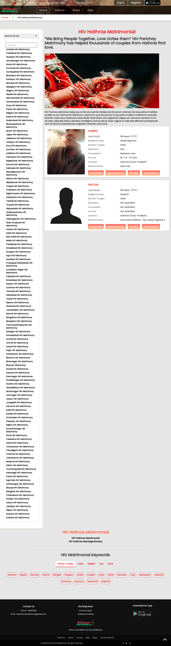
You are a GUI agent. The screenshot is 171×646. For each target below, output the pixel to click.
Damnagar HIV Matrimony (19, 376)
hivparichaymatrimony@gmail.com (40, 2)
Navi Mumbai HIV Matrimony (20, 97)
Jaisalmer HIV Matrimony (19, 138)
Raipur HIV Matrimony (17, 510)
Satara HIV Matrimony (17, 116)
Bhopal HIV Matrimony (17, 487)
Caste (80, 563)
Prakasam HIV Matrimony (19, 189)
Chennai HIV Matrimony (18, 454)
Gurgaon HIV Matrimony (18, 56)
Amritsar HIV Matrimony (18, 149)
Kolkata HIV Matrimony (17, 517)
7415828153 (82, 2)
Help (90, 10)
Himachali (92, 581)
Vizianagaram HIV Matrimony (21, 218)
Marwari (34, 574)
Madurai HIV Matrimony (18, 461)
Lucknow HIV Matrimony (18, 287)
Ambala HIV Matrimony (18, 49)
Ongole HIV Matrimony (17, 186)
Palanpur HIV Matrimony (18, 421)
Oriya (101, 574)
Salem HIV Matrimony (17, 465)
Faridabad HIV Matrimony (19, 53)
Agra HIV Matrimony (16, 255)
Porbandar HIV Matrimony (19, 417)
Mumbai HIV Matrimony (18, 83)
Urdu (132, 574)
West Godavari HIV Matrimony (15, 224)
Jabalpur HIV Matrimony (18, 506)
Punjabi (90, 574)
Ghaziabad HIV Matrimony (19, 248)
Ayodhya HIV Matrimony (18, 259)
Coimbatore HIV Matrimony (20, 457)
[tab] (21, 36)
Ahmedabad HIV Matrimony (20, 335)
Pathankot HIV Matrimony (19, 157)
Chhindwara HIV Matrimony (20, 495)
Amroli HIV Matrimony (17, 342)
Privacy (79, 637)
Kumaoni (65, 581)
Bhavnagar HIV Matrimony (19, 361)
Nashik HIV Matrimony (17, 94)
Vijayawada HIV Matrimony (19, 208)
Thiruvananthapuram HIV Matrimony (19, 326)
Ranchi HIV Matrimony (17, 313)
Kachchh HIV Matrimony (18, 406)
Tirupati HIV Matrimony (17, 204)
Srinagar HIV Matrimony (18, 331)
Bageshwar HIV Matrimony (19, 160)
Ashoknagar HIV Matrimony (20, 483)
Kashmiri (159, 574)
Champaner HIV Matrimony (20, 446)
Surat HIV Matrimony (16, 435)
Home (43, 10)
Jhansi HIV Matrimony (17, 298)
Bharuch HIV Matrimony (18, 357)
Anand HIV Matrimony (17, 346)
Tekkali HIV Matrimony (17, 201)
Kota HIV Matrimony (16, 145)
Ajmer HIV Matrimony (17, 130)
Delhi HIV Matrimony (16, 233)
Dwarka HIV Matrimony (18, 372)
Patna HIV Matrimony (17, 476)
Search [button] (60, 10)
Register (136, 2)
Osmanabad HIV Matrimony (20, 101)
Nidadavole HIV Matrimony (19, 182)
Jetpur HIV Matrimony (17, 398)
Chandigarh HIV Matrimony (20, 450)
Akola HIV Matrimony (16, 64)
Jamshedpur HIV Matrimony (20, 309)
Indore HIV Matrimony (17, 502)
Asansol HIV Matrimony (18, 513)
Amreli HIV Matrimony (17, 339)
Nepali (23, 574)
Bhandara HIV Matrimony (19, 75)
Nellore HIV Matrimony (17, 178)
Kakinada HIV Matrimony (18, 168)
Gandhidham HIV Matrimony (20, 387)
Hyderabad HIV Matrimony (19, 120)
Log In (120, 2)
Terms (70, 637)
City (101, 563)
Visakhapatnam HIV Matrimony (16, 214)
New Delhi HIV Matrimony (19, 236)
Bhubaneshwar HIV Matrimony (15, 126)
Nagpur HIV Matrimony (17, 90)
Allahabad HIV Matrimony (19, 295)
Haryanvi (78, 581)
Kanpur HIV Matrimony (17, 283)
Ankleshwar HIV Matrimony (20, 353)
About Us (61, 637)
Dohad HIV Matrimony (17, 368)
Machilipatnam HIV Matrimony (15, 173)
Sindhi (80, 574)
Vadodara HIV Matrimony (19, 439)
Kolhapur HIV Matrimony (18, 79)
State (110, 563)
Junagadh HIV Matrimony (19, 402)
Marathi (12, 574)
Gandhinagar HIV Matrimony (20, 380)
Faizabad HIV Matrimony (18, 276)
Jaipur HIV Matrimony (17, 134)
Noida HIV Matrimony (16, 240)
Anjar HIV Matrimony (16, 350)
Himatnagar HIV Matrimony (20, 391)
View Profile (96, 177)
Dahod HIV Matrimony (17, 442)
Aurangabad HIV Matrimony (20, 71)
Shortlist (134, 177)
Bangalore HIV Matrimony (19, 317)
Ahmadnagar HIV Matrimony (20, 60)
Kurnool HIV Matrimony (17, 164)
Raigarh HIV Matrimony (17, 112)
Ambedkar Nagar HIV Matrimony (17, 271)
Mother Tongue (65, 563)
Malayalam (144, 574)
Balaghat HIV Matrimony (18, 491)
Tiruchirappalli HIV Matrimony (21, 469)
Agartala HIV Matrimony (18, 480)
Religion (91, 563)
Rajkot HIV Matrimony (17, 424)
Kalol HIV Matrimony (16, 410)
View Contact (151, 177)
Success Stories (107, 637)
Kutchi (46, 574)
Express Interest (116, 177)
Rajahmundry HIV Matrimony (20, 193)
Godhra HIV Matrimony (17, 383)
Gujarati (106, 581)
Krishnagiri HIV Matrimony (19, 472)
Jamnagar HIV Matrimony (19, 395)
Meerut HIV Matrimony (17, 302)
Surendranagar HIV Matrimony (15, 430)
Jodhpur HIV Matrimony (18, 142)
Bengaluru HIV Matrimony (19, 321)
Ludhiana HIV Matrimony (18, 153)
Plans (76, 10)
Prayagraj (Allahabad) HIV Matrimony (19, 264)
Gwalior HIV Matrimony (17, 498)
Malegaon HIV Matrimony (19, 86)
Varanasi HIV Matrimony (18, 291)
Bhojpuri (69, 574)
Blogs (95, 637)
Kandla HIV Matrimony (17, 413)
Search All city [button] (12, 35)
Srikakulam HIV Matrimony (19, 197)
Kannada (121, 574)
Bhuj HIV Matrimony (16, 365)
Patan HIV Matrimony (17, 109)
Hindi (110, 574)
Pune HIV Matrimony (16, 105)
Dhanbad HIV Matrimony (18, 306)
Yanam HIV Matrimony (17, 229)
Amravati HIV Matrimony (18, 68)
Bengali (57, 574)
